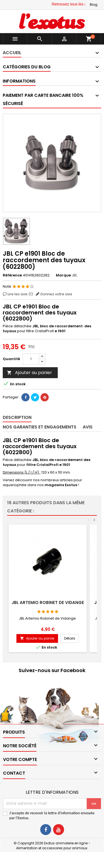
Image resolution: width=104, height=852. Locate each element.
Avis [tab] (88, 427)
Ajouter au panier (29, 372)
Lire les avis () (20, 294)
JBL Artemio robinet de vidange (47, 602)
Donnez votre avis (56, 294)
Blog (93, 4)
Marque (63, 275)
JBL (74, 275)
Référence (12, 275)
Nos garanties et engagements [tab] (39, 427)
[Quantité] (31, 359)
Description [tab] (17, 417)
